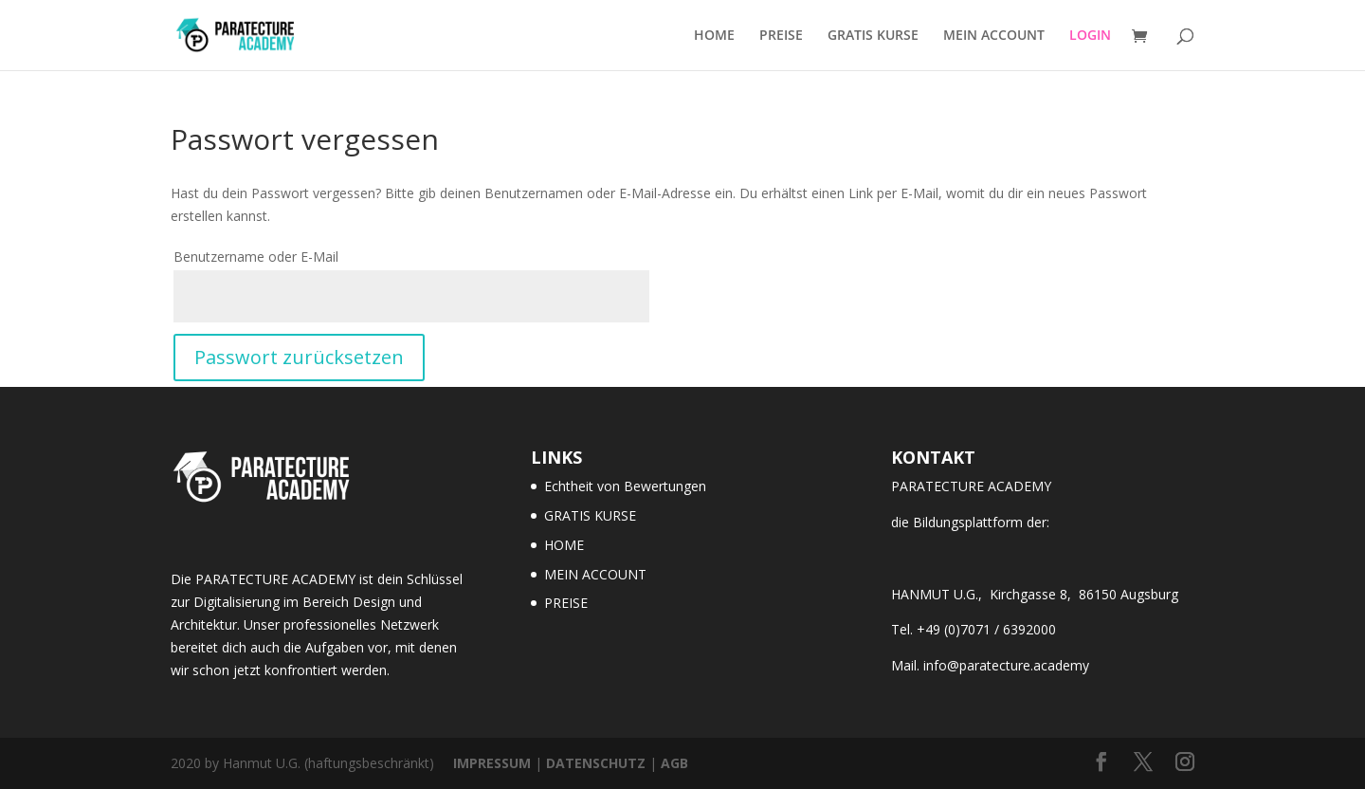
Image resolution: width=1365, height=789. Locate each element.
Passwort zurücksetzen (299, 357)
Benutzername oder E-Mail (255, 257)
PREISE (781, 36)
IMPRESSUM (492, 763)
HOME (714, 36)
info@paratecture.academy (1006, 665)
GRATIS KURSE (873, 36)
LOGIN (1090, 36)
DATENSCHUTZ (596, 763)
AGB (674, 763)
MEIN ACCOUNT (994, 36)
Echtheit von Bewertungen (625, 486)
